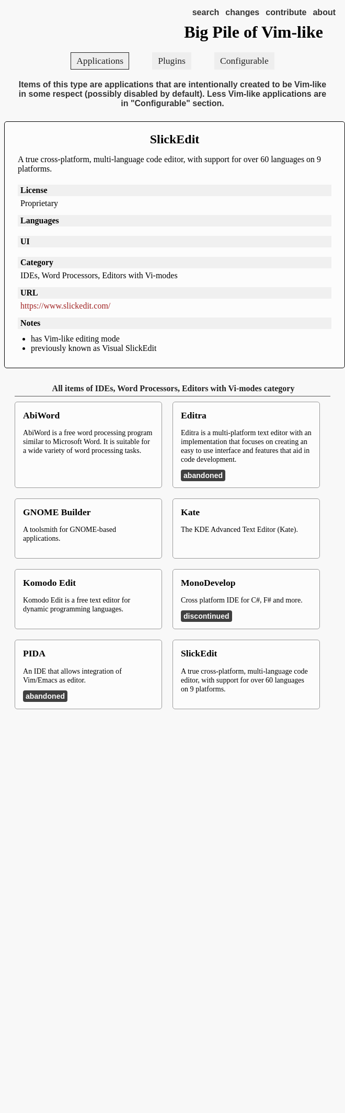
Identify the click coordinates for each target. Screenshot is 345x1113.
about (324, 12)
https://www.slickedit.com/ (65, 305)
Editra (193, 415)
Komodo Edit (49, 582)
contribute (286, 12)
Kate (190, 512)
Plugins (172, 60)
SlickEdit (175, 139)
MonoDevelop (208, 582)
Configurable (244, 60)
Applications (99, 60)
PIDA (34, 653)
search (206, 12)
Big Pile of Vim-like (253, 31)
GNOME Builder (57, 512)
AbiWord (41, 415)
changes (242, 12)
